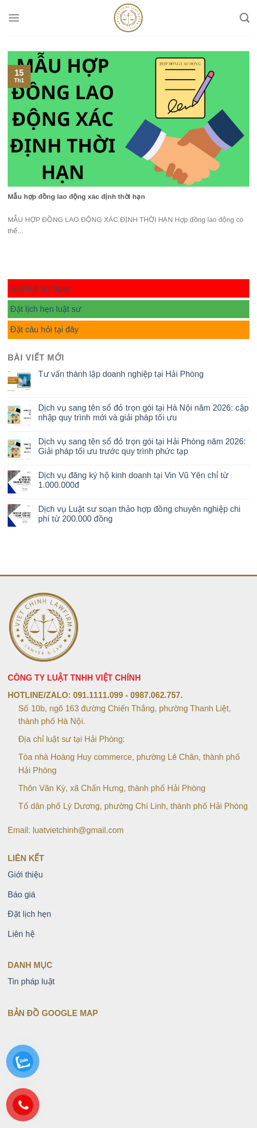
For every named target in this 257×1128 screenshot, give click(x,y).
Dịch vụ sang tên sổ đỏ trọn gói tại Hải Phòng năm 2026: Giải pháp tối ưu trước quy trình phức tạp (142, 446)
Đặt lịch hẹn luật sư (45, 309)
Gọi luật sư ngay (40, 288)
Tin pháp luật (31, 981)
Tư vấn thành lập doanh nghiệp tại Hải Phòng (121, 374)
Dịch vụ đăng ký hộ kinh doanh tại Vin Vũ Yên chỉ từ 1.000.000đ (133, 480)
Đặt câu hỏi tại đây (44, 329)
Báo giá (21, 894)
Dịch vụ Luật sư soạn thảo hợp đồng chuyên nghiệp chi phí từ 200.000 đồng (139, 514)
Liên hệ (21, 934)
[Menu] (14, 17)
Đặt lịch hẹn (29, 914)
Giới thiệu (25, 874)
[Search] (244, 18)
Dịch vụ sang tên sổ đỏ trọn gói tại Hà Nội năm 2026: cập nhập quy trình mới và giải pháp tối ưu (143, 412)
